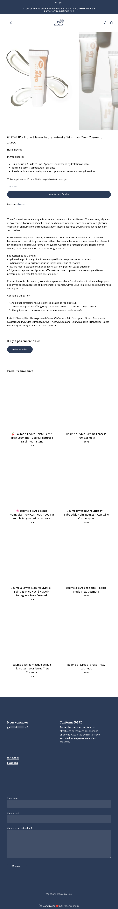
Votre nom (59, 802)
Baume (21, 204)
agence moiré (72, 906)
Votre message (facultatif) (59, 843)
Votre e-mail (59, 817)
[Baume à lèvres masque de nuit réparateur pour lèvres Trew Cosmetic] (32, 633)
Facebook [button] (12, 762)
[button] (5, 22)
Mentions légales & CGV (59, 894)
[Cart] (111, 23)
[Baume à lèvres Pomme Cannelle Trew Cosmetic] (86, 402)
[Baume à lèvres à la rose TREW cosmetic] (86, 633)
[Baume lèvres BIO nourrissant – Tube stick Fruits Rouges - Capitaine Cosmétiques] (86, 479)
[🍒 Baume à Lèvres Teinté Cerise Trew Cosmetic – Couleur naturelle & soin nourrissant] (32, 402)
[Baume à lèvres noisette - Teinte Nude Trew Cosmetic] (86, 556)
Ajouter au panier (59, 194)
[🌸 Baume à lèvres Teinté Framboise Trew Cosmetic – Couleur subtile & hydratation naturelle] (32, 479)
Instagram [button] (13, 757)
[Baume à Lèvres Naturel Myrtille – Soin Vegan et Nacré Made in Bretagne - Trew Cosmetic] (32, 556)
